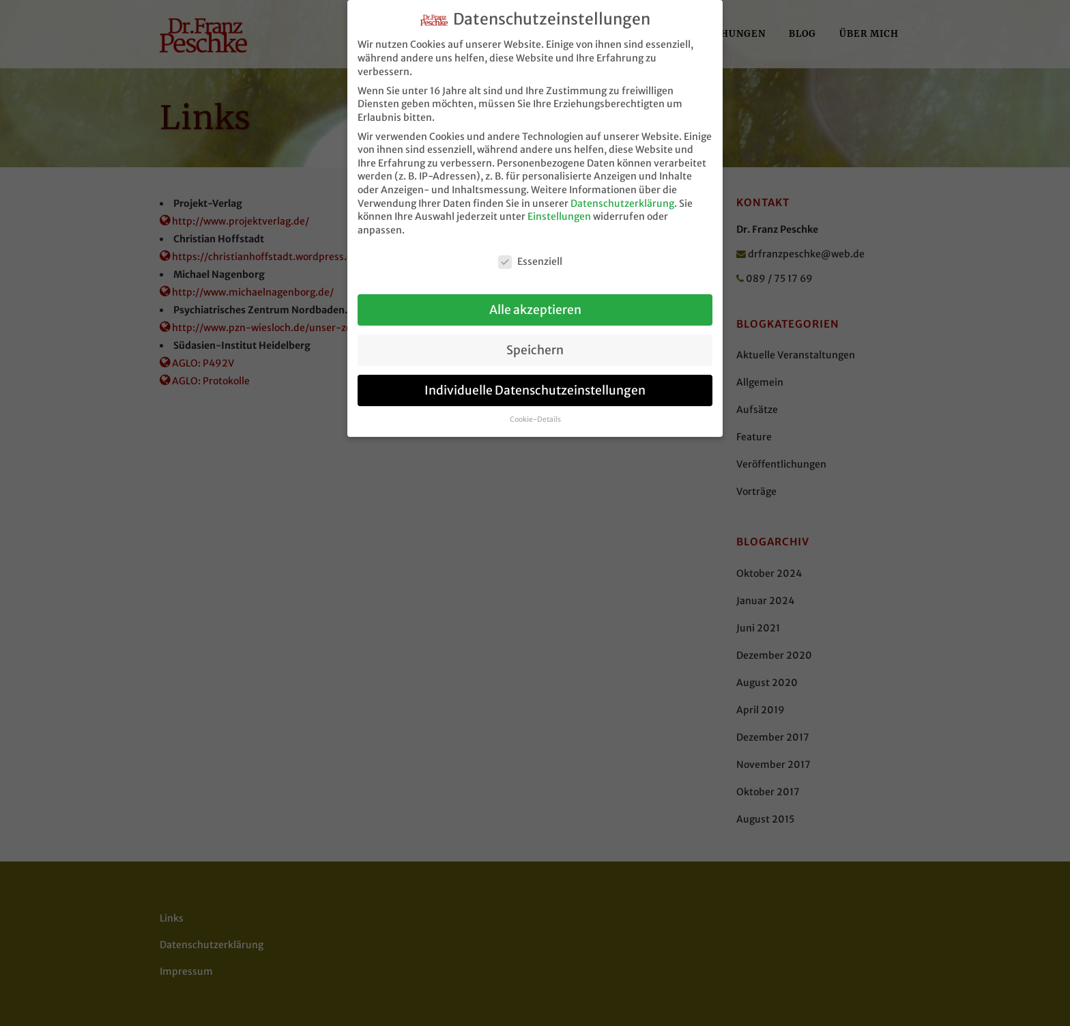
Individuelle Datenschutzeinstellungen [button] (535, 382)
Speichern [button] (535, 342)
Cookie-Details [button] (535, 412)
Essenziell (530, 254)
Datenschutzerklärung (622, 196)
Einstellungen (559, 209)
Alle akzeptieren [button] (535, 302)
